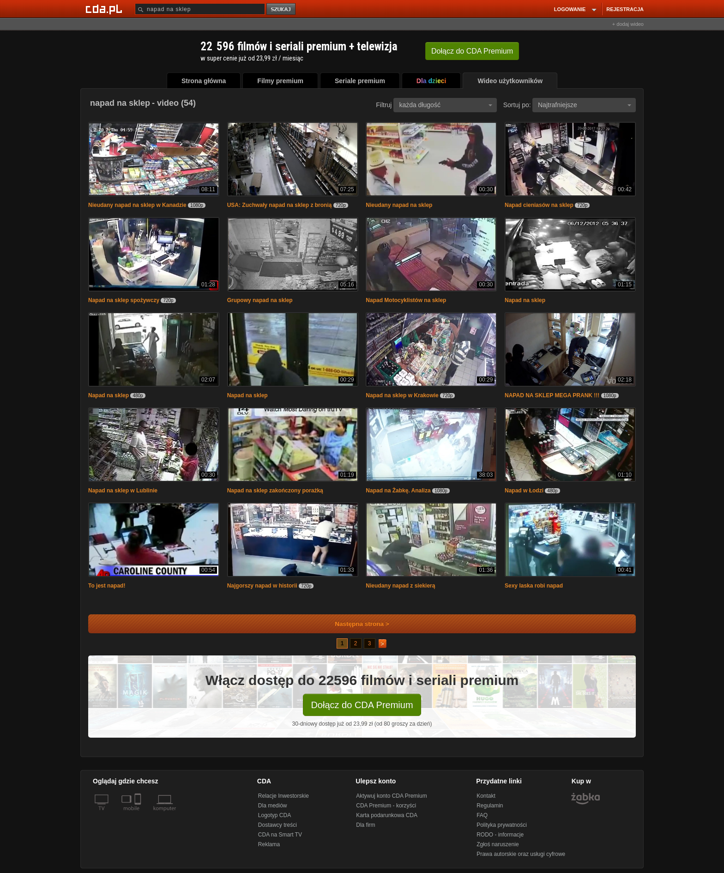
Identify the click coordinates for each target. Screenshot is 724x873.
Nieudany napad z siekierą (400, 585)
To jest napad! (106, 585)
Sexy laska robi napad (534, 585)
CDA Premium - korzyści (386, 805)
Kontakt (486, 796)
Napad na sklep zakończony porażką (275, 490)
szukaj (281, 9)
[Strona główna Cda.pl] (105, 9)
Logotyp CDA (274, 815)
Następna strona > (356, 623)
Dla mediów (272, 805)
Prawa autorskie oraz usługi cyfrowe (521, 854)
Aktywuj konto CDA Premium (391, 796)
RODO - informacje (500, 834)
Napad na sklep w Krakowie (402, 395)
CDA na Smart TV (280, 834)
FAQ (482, 815)
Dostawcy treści (277, 825)
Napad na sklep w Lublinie (122, 490)
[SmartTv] (139, 814)
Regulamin (490, 805)
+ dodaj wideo (628, 24)
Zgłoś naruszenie (498, 844)
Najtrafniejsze (584, 105)
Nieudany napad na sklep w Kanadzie (137, 205)
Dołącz (472, 51)
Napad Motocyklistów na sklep (406, 300)
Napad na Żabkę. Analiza (398, 490)
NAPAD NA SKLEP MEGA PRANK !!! (552, 395)
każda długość (445, 105)
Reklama (269, 844)
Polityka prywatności (502, 825)
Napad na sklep (525, 300)
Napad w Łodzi (524, 490)
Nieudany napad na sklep (399, 205)
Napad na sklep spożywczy (123, 300)
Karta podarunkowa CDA (386, 815)
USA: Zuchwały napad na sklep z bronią (279, 205)
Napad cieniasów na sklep (539, 205)
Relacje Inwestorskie (283, 796)
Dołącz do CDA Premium (362, 705)
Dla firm (365, 825)
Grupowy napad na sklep (260, 300)
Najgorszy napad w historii (262, 585)
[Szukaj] (200, 9)
